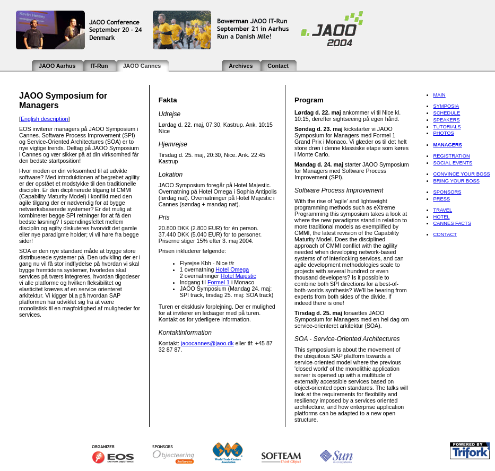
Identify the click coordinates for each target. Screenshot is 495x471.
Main (439, 95)
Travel (442, 210)
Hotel (441, 217)
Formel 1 (218, 282)
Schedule (446, 113)
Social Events (452, 162)
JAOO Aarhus (57, 66)
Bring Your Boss (456, 181)
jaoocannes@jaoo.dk (207, 343)
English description (44, 119)
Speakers (446, 120)
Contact (278, 66)
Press (441, 199)
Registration (451, 156)
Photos (443, 133)
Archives (241, 66)
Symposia (446, 106)
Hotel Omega (232, 269)
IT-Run (99, 66)
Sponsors (447, 192)
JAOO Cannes (142, 66)
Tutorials (447, 126)
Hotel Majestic (238, 276)
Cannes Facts (452, 223)
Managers (447, 144)
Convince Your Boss (461, 174)
